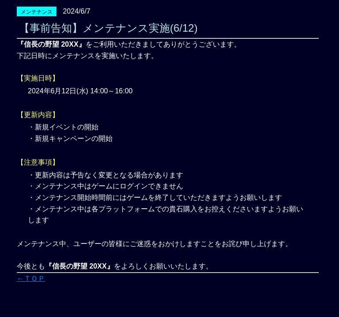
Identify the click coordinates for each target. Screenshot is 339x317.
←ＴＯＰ (31, 278)
